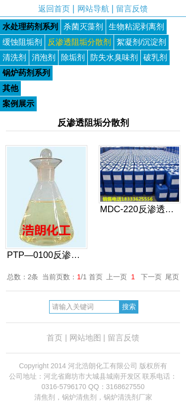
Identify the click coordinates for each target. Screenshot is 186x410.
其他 (10, 88)
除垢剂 (73, 57)
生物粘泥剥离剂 (136, 26)
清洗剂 (14, 57)
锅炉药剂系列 (26, 73)
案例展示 (18, 103)
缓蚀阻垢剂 (22, 42)
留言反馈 (132, 8)
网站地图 (85, 337)
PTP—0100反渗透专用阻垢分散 (46, 255)
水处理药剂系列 (30, 26)
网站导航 (93, 8)
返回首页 (54, 8)
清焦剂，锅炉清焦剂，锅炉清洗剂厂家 (93, 397)
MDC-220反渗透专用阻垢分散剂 (139, 209)
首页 (54, 337)
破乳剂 (155, 57)
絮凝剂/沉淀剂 (141, 42)
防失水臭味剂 (114, 57)
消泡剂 (44, 57)
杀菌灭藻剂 (83, 26)
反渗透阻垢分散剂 (79, 42)
